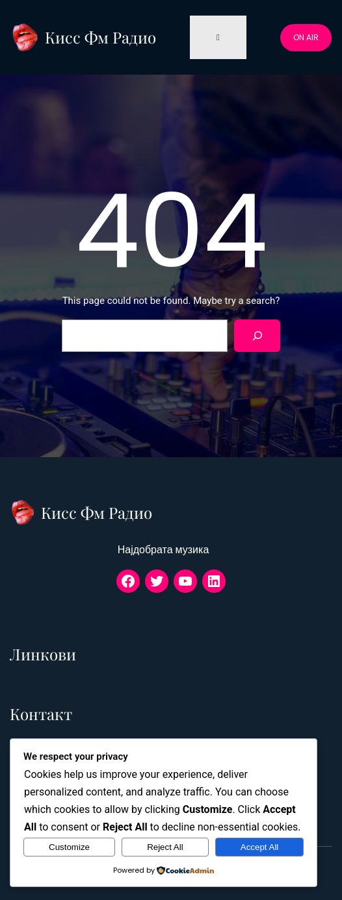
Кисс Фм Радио (100, 37)
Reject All (165, 847)
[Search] (257, 335)
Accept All (260, 847)
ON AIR (306, 37)
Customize (69, 847)
